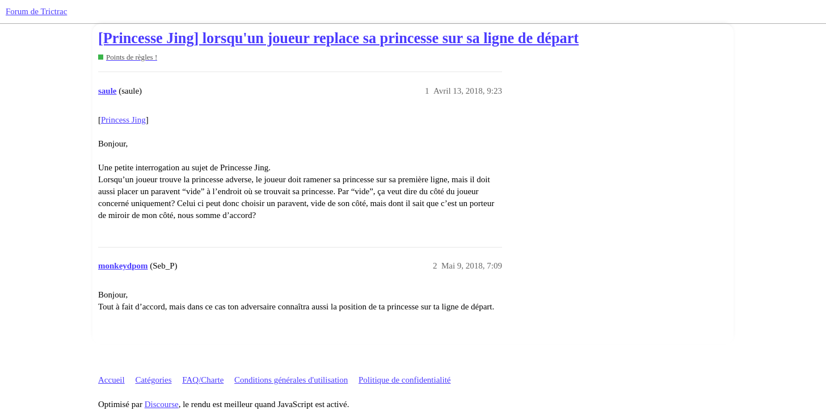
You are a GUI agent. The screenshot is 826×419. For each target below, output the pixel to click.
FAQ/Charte (203, 379)
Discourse (162, 404)
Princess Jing (123, 119)
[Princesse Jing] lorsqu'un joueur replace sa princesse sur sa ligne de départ (338, 38)
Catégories (153, 379)
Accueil (111, 379)
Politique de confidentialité (404, 379)
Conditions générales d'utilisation (291, 379)
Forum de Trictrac (36, 11)
